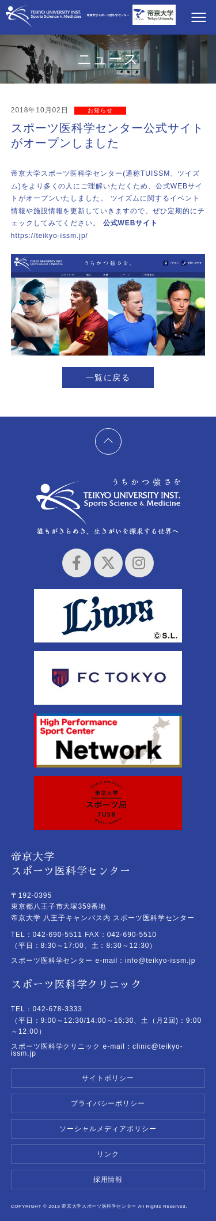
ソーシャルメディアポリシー (107, 1129)
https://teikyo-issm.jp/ (49, 236)
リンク (108, 1154)
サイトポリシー (108, 1078)
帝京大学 (154, 19)
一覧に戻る (108, 377)
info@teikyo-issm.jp (160, 961)
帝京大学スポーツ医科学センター (43, 19)
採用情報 (108, 1179)
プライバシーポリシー (108, 1103)
